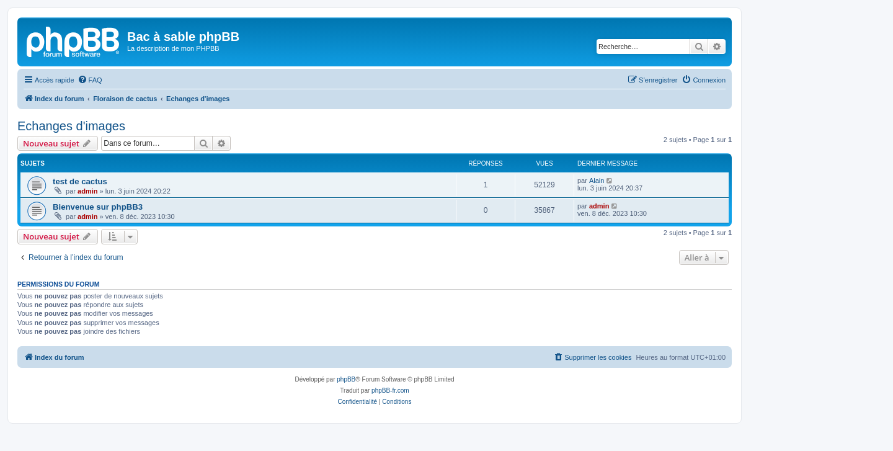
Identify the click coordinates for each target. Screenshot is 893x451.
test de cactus (80, 181)
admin (87, 191)
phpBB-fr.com (390, 390)
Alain (596, 180)
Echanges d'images (71, 126)
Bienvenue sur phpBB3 (98, 207)
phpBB (346, 379)
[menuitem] (90, 80)
